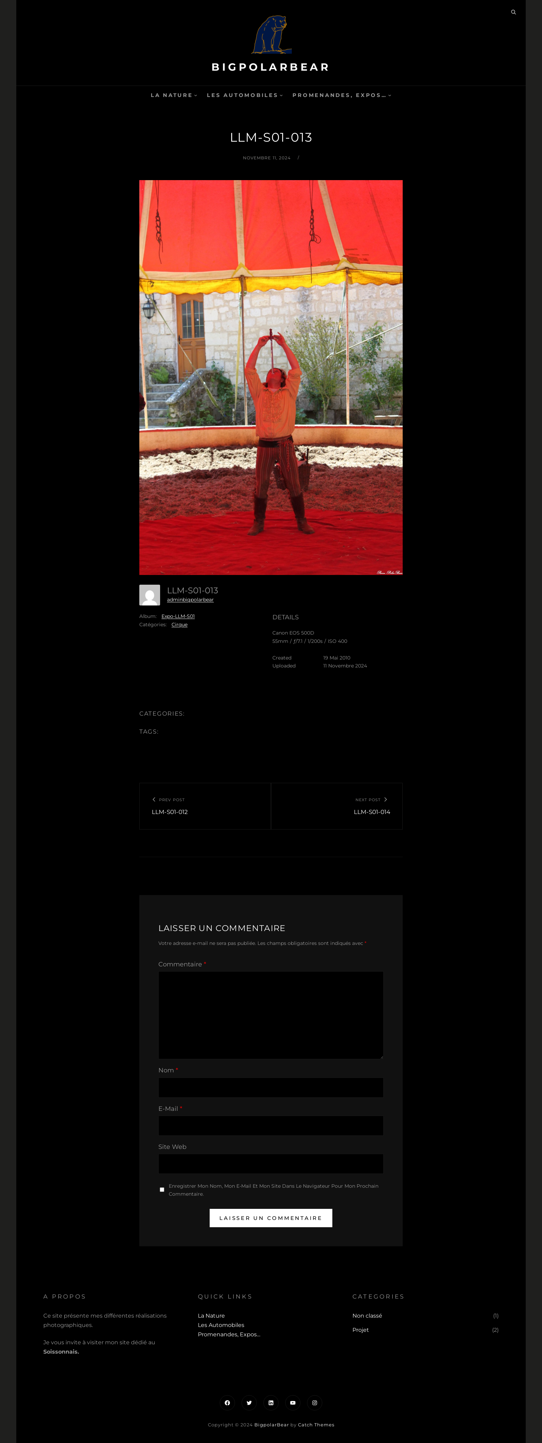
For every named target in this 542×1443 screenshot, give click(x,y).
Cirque (179, 624)
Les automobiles (242, 95)
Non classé (367, 1315)
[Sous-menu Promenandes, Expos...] (389, 95)
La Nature (172, 95)
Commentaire (182, 964)
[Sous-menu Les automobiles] (281, 95)
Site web (172, 1147)
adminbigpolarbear (190, 599)
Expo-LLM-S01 (178, 616)
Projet (360, 1330)
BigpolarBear (271, 67)
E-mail (170, 1109)
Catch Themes (316, 1424)
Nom (168, 1070)
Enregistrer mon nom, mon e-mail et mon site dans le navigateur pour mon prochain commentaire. (273, 1190)
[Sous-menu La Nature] (195, 95)
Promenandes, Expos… (339, 95)
